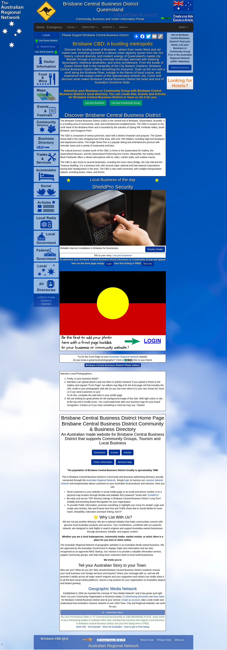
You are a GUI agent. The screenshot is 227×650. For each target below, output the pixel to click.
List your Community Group (126, 103)
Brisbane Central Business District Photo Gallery (113, 365)
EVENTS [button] (108, 27)
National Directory (180, 67)
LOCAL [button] (72, 27)
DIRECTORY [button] (90, 27)
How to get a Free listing (136, 626)
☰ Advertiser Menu (112, 612)
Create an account (130, 600)
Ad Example (94, 626)
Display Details (155, 249)
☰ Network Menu (46, 46)
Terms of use (147, 640)
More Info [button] (148, 264)
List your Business (94, 103)
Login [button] (109, 264)
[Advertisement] (180, 146)
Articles (127, 452)
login (126, 480)
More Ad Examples (112, 626)
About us (179, 640)
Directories (99, 452)
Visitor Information (102, 462)
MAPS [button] (123, 27)
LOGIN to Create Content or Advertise (46, 300)
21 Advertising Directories (135, 596)
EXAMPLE (153, 495)
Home (40, 27)
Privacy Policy (164, 640)
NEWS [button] (183, 27)
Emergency (54, 27)
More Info (81, 626)
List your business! (122, 255)
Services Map (125, 462)
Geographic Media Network (113, 588)
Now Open (158, 596)
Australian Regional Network (124, 356)
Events (114, 452)
